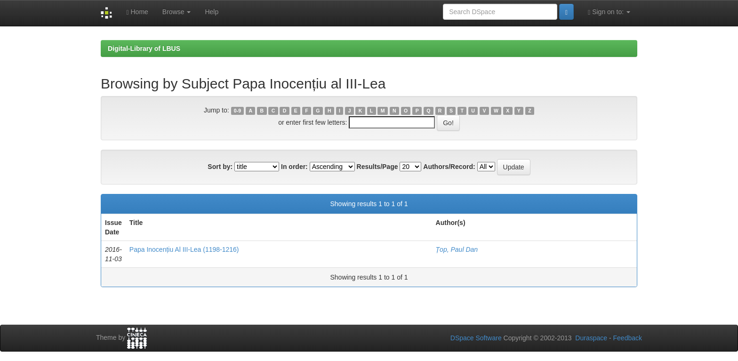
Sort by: (220, 166)
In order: (294, 166)
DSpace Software (476, 338)
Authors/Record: (449, 166)
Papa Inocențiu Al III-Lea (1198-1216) (184, 249)
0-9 (237, 110)
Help (211, 12)
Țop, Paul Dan (457, 249)
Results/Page (377, 166)
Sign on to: (609, 12)
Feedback (627, 338)
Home (137, 12)
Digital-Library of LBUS (144, 48)
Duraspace (591, 338)
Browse (176, 12)
